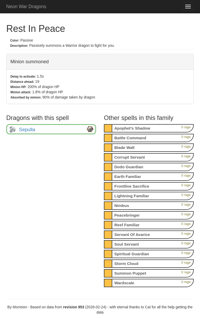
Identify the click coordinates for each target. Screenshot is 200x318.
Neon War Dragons (26, 6)
